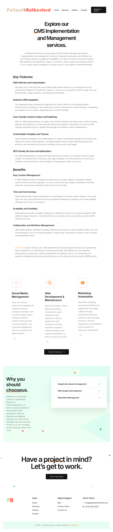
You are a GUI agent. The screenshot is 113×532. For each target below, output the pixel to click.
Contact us (19, 248)
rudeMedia (74, 525)
